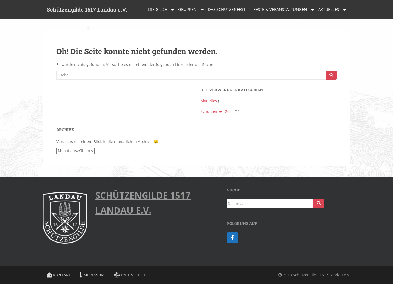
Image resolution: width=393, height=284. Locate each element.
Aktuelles (328, 9)
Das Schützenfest (226, 9)
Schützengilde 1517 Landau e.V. (87, 9)
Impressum (92, 274)
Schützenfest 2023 (217, 111)
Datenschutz (131, 274)
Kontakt (58, 274)
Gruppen (187, 9)
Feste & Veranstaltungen (280, 9)
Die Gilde (157, 9)
